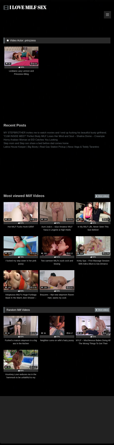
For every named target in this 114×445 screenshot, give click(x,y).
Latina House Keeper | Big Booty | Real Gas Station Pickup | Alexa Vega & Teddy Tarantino (51, 147)
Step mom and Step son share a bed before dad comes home (36, 143)
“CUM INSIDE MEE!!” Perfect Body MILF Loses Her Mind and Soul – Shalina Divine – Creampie (54, 136)
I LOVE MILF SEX (25, 7)
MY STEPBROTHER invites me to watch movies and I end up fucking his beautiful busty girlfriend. (55, 132)
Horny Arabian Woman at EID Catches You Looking (31, 139)
